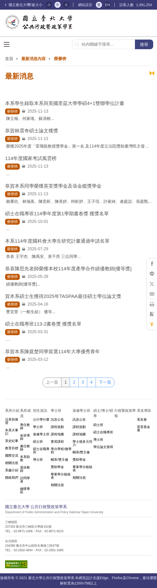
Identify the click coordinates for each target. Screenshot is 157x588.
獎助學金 (57, 467)
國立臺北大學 (17, 5)
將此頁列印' (152, 304)
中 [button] (57, 5)
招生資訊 (40, 410)
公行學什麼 (41, 419)
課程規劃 (57, 427)
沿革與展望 (11, 421)
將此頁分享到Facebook (152, 264)
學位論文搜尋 (103, 447)
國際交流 (11, 455)
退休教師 (25, 469)
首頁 (9, 59)
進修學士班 (41, 434)
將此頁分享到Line (152, 274)
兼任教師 (25, 447)
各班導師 (25, 437)
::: (6, 55)
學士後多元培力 (82, 443)
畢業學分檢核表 (61, 475)
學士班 (38, 427)
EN (107, 5)
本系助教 (25, 458)
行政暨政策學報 (125, 413)
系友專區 (144, 410)
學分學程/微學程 (61, 450)
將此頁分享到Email (151, 294)
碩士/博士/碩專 (103, 413)
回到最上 (152, 324)
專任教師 (25, 426)
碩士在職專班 (41, 450)
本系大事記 (11, 431)
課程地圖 (57, 434)
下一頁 (105, 382)
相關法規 (11, 463)
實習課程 (57, 441)
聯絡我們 (11, 477)
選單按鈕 (6, 44)
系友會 (142, 419)
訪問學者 (25, 479)
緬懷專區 (25, 490)
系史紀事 (11, 441)
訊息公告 (57, 419)
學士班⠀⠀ (58, 410)
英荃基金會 (143, 428)
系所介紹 (12, 410)
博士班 (38, 459)
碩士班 (38, 441)
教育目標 (11, 448)
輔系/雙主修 (59, 459)
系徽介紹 (11, 470)
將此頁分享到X (152, 284)
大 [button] (66, 5)
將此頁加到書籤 (151, 314)
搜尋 (144, 44)
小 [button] (49, 5)
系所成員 (25, 413)
